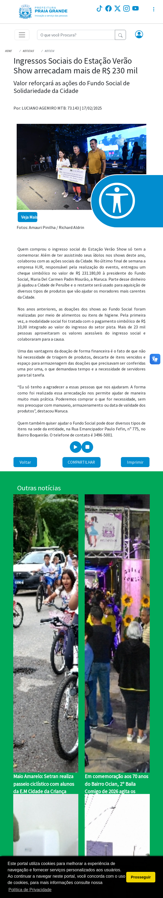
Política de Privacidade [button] (30, 889)
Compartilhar (81, 462)
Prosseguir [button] (141, 877)
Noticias (28, 51)
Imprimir (135, 462)
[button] (139, 34)
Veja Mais (29, 217)
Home (8, 51)
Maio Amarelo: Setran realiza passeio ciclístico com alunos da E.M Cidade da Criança (43, 783)
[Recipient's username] (76, 35)
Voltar (25, 462)
